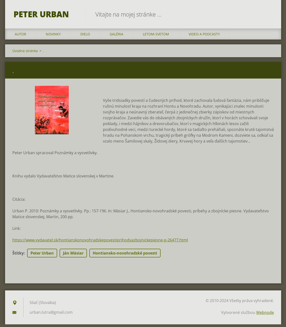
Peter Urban (42, 255)
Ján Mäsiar (73, 255)
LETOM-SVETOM (156, 36)
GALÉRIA (116, 36)
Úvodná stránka (25, 53)
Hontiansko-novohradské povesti (125, 255)
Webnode (265, 315)
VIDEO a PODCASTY (204, 36)
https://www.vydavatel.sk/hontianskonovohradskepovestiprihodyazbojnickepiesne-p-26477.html (100, 242)
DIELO (85, 36)
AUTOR (20, 36)
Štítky (18, 255)
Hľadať (268, 14)
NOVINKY (53, 36)
